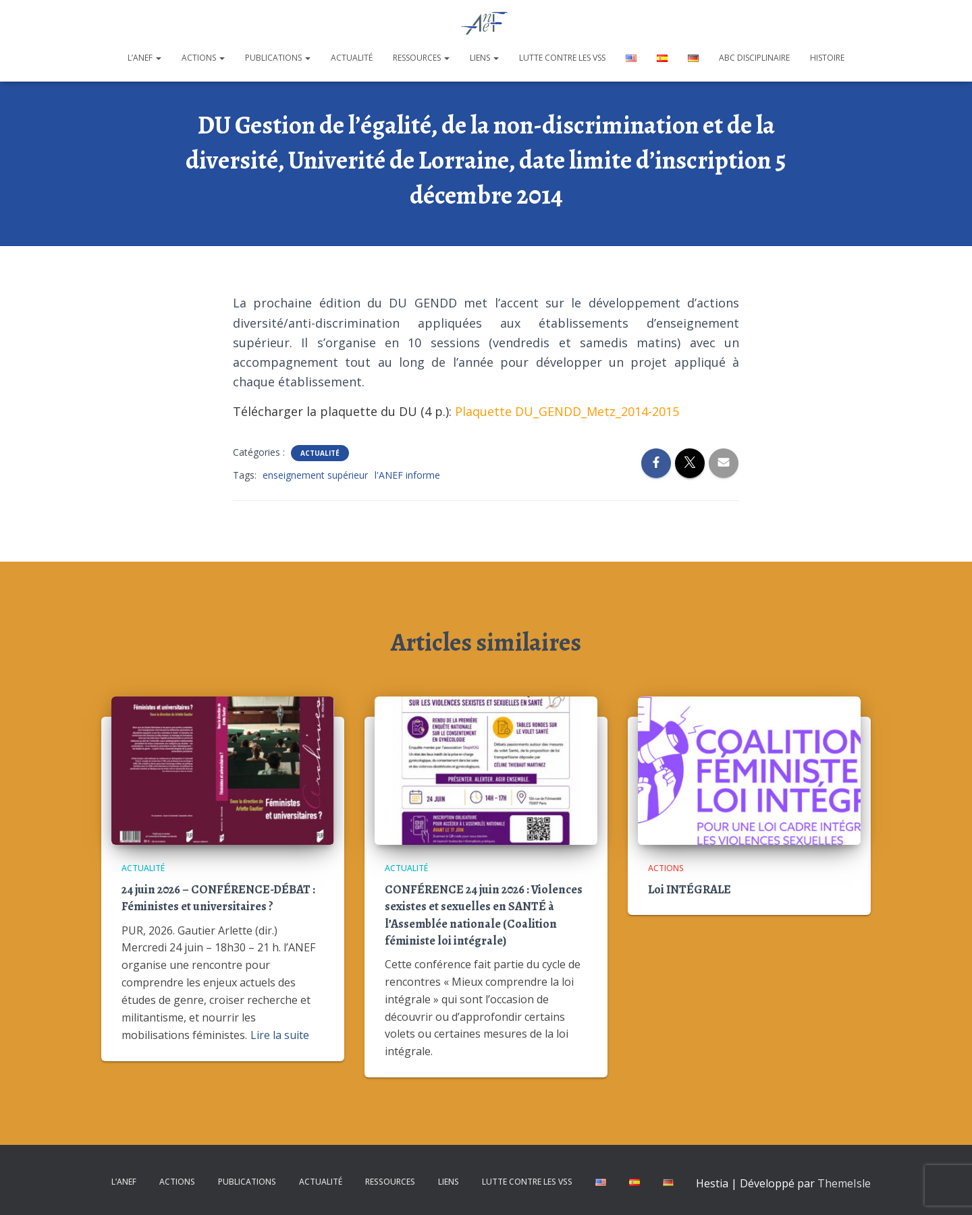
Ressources (421, 57)
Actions (203, 57)
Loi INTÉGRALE (689, 889)
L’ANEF (144, 57)
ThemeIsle (844, 1183)
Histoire (827, 57)
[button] (158, 57)
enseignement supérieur (315, 475)
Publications (277, 57)
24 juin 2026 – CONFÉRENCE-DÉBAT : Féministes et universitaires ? (218, 897)
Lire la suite (279, 1035)
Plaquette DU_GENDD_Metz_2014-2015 (567, 411)
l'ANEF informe (407, 475)
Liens (484, 57)
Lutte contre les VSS (562, 57)
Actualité (352, 57)
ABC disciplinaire (754, 57)
